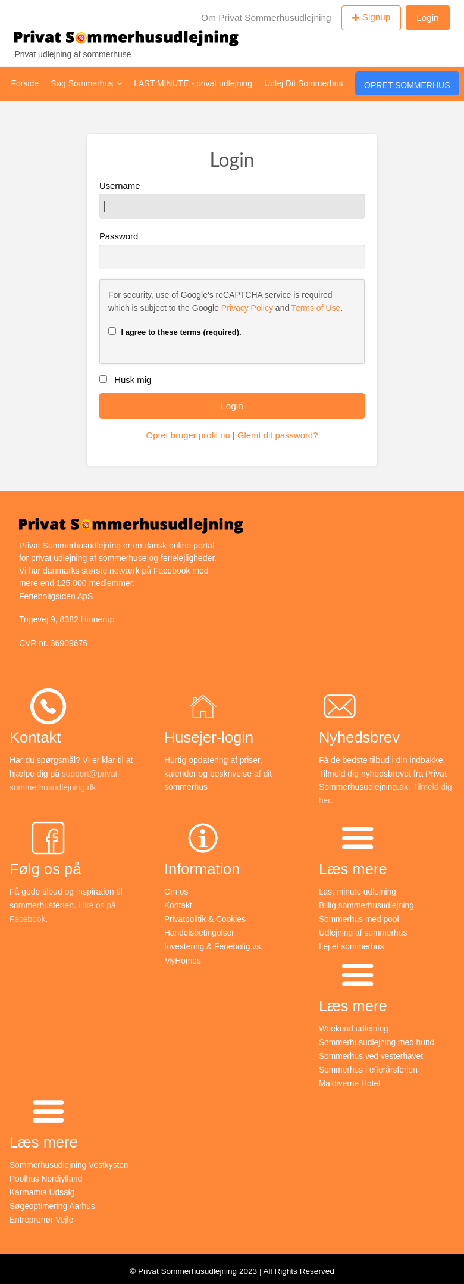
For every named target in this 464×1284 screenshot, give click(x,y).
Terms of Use (315, 308)
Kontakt (178, 905)
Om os (176, 891)
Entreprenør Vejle (42, 1214)
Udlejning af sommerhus (364, 931)
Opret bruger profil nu (188, 435)
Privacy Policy (247, 308)
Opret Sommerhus (407, 85)
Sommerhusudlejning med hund (378, 1040)
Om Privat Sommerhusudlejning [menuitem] (266, 18)
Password (232, 250)
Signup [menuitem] (376, 17)
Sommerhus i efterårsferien (369, 1066)
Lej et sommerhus (352, 945)
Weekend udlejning (354, 1026)
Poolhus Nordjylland (47, 1174)
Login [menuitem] (427, 18)
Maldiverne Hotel (350, 1079)
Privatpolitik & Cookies (205, 918)
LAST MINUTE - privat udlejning (193, 83)
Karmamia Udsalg (43, 1187)
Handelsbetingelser (200, 931)
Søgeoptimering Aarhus (53, 1201)
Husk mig (132, 380)
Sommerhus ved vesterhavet (372, 1053)
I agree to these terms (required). (175, 331)
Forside (25, 83)
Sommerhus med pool (359, 918)
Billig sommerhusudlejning (367, 905)
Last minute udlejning (358, 891)
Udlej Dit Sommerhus (303, 83)
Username (232, 200)
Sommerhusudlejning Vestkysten (70, 1161)
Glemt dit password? (277, 435)
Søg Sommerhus (86, 83)
